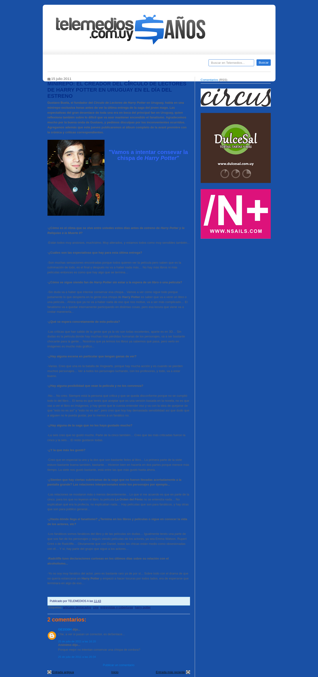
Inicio (114, 672)
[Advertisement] (236, 274)
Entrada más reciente (170, 672)
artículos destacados (77, 607)
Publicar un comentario (118, 665)
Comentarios (209, 80)
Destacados (66, 64)
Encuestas (161, 64)
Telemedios (190, 64)
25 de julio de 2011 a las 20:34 (77, 656)
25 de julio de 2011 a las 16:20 (77, 641)
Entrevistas (108, 64)
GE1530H (65, 629)
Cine (141, 64)
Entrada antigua (63, 672)
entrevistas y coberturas (116, 607)
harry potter (143, 607)
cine (96, 607)
